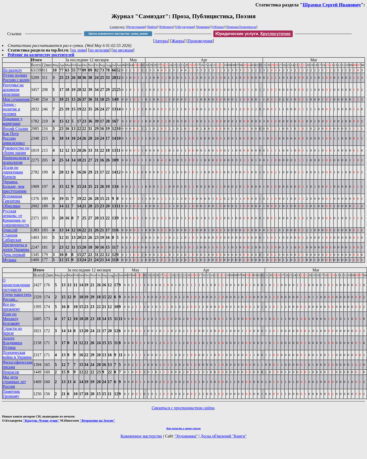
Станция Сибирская (12, 237)
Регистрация (136, 27)
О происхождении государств (16, 285)
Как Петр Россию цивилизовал (14, 138)
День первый (14, 254)
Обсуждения (185, 27)
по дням (79, 50)
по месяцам (123, 50)
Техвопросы (247, 27)
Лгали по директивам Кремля (13, 172)
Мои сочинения (16, 99)
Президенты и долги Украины (16, 247)
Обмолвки (11, 206)
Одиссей (10, 230)
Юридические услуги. (253, 34)
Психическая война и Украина (17, 354)
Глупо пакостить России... (17, 296)
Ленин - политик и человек (11, 109)
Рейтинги (166, 27)
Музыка (9, 260)
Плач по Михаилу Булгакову (11, 318)
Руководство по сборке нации (16, 150)
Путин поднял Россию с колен (16, 77)
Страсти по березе (12, 330)
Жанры (178, 41)
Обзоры (218, 27)
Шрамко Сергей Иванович (331, 4)
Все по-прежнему (11, 306)
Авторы (161, 41)
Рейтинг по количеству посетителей (41, 55)
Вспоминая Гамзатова (12, 198)
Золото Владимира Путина (12, 343)
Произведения (200, 41)
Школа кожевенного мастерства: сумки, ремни (118, 33)
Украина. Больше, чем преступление (15, 186)
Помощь (232, 27)
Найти (152, 27)
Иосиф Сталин (15, 128)
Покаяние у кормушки (13, 121)
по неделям (99, 50)
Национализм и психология (16, 160)
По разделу (12, 70)
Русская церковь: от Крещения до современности (16, 218)
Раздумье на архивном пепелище (13, 89)
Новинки (203, 27)
